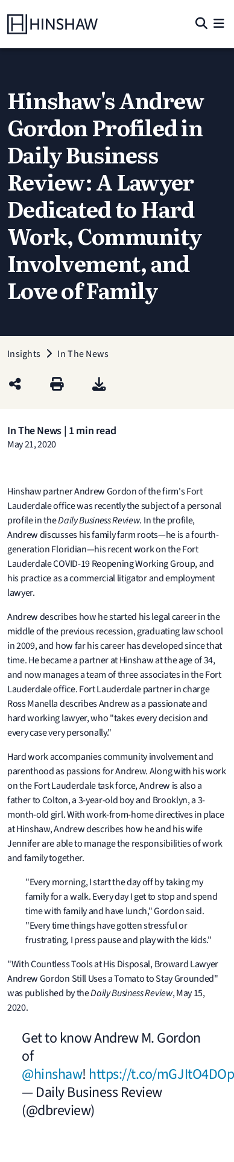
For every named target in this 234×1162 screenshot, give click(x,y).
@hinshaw (52, 1074)
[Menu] (218, 24)
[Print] (57, 385)
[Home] (52, 24)
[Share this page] (15, 385)
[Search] (200, 24)
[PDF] (99, 385)
